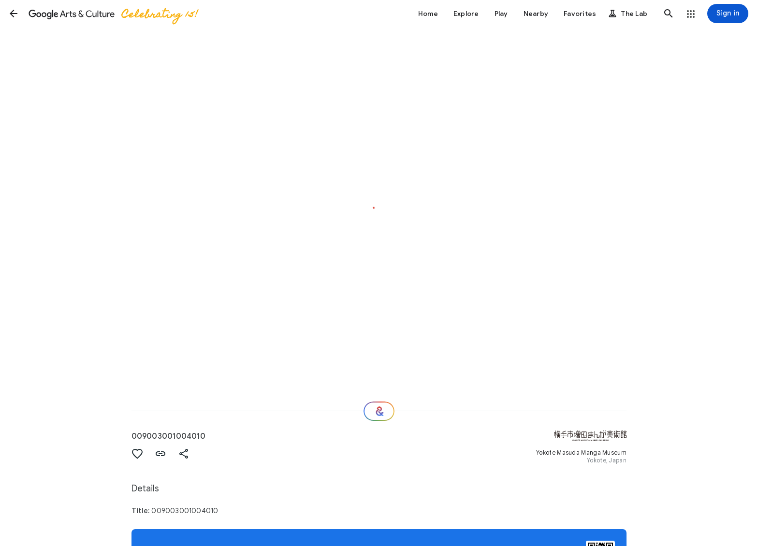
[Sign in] (727, 13)
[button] (13, 13)
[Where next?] (379, 411)
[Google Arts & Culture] (112, 13)
